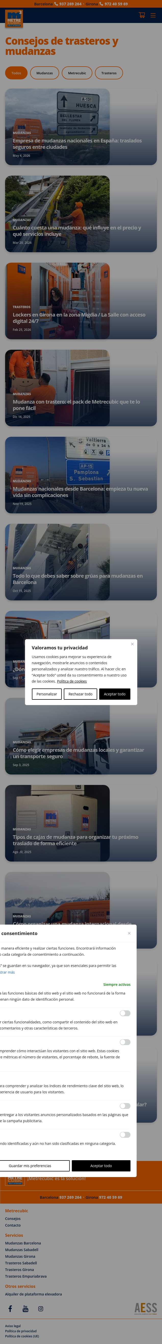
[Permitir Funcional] (125, 1013)
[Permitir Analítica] (125, 1042)
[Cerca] (132, 644)
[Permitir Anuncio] (125, 1106)
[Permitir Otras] (125, 1135)
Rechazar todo (81, 694)
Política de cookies (72, 681)
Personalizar (46, 694)
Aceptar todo (115, 694)
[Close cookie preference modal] (129, 933)
